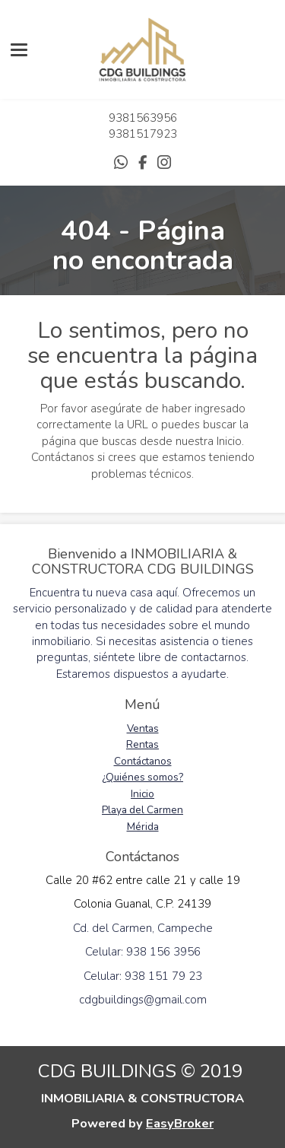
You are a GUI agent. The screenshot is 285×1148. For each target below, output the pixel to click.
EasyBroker (180, 1123)
